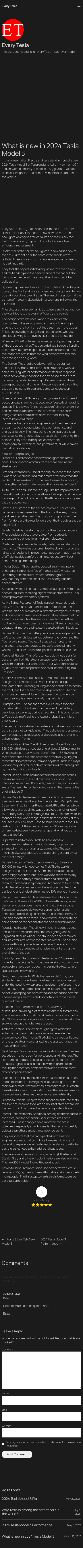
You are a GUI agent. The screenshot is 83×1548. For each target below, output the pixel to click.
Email (5, 1409)
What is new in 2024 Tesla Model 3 (28, 1536)
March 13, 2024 (72, 1536)
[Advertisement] (41, 100)
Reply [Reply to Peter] (6, 1313)
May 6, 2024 (77, 1512)
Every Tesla (9, 6)
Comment (8, 1349)
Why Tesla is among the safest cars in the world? (30, 1512)
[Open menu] (79, 6)
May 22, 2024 (73, 1498)
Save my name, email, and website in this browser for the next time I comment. (43, 1443)
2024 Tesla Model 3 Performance (53, 1241)
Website (6, 1426)
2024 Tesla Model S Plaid (21, 1499)
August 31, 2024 (12, 1293)
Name (5, 1393)
